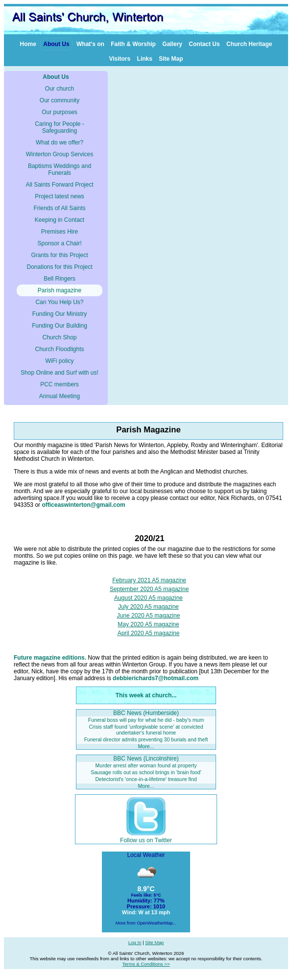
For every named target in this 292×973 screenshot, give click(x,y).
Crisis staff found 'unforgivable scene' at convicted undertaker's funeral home (146, 729)
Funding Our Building (59, 325)
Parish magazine (59, 290)
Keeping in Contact (59, 219)
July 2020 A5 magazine (148, 606)
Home (28, 44)
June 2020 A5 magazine (148, 615)
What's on (90, 44)
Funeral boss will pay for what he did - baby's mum (146, 720)
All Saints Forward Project (59, 184)
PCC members (59, 384)
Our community (59, 100)
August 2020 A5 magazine (148, 597)
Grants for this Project (59, 255)
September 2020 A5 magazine (149, 589)
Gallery (172, 44)
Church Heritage (249, 44)
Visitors (119, 58)
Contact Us (204, 44)
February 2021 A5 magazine (149, 580)
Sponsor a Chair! (59, 243)
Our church (59, 88)
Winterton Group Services (59, 154)
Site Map (171, 58)
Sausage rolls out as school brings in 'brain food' (146, 772)
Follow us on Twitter (146, 837)
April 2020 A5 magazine (149, 633)
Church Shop (59, 337)
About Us (56, 44)
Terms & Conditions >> (146, 964)
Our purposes (59, 112)
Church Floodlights (59, 349)
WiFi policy (59, 360)
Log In (135, 942)
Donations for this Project (59, 266)
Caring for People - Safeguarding (59, 127)
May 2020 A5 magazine (148, 624)
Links (144, 58)
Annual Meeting (59, 396)
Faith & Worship (133, 44)
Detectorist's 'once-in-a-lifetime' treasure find (145, 779)
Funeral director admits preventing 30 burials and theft (146, 739)
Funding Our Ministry (59, 313)
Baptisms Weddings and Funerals (59, 169)
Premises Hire (59, 231)
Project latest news (59, 196)
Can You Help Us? (59, 302)
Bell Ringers (59, 278)
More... (146, 746)
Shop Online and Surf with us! (59, 372)
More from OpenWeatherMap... (146, 923)
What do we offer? (59, 142)
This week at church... (146, 695)
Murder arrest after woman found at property (146, 765)
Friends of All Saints (59, 208)
